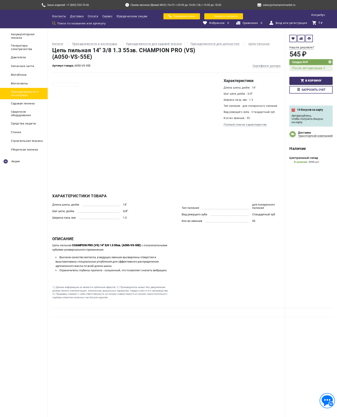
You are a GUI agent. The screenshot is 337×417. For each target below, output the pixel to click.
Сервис (107, 16)
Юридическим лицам (132, 16)
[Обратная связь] (327, 400)
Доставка (77, 16)
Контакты (59, 16)
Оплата (93, 16)
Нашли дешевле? (301, 47)
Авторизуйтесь (301, 115)
